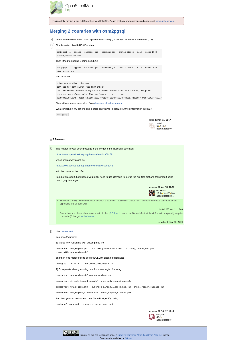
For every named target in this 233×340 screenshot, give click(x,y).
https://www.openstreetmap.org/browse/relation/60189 (84, 154)
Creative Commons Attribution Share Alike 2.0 (140, 335)
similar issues (87, 216)
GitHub (129, 338)
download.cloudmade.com (108, 103)
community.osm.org (165, 21)
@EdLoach (114, 213)
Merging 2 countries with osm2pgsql (87, 31)
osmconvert (67, 231)
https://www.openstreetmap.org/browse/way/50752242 (84, 165)
